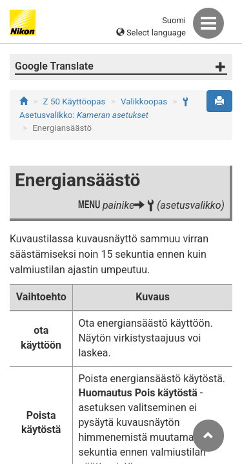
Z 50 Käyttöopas (74, 101)
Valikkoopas (144, 101)
